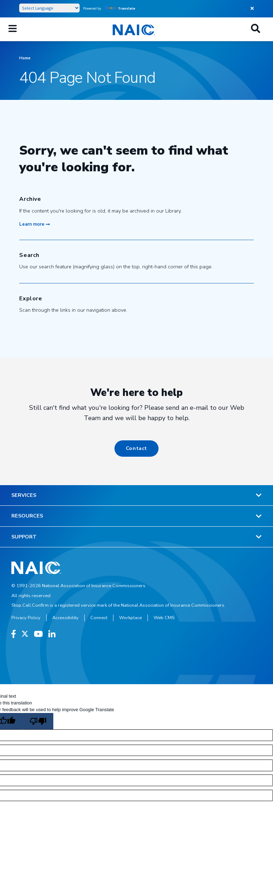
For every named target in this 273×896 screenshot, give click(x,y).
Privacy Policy (26, 618)
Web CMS (164, 618)
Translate (120, 8)
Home (25, 58)
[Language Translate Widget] (49, 8)
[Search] (255, 29)
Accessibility (65, 618)
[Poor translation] (37, 721)
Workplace (130, 618)
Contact (136, 448)
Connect (98, 618)
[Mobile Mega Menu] (13, 29)
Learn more (34, 224)
